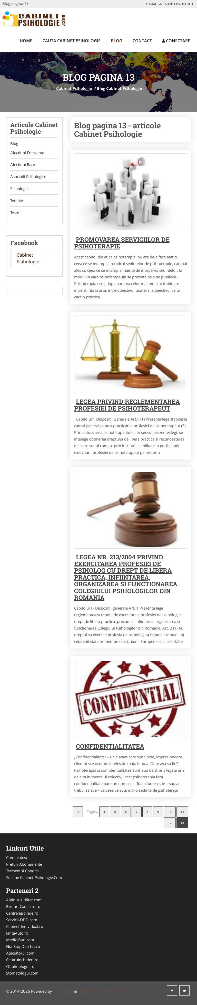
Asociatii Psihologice (28, 176)
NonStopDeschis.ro (23, 946)
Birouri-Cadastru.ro (23, 906)
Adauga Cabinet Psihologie (170, 4)
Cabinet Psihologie (74, 88)
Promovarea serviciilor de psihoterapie (122, 242)
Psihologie (19, 188)
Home (26, 41)
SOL (9, 997)
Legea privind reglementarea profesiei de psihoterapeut (127, 404)
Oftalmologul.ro (20, 966)
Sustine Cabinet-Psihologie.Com (34, 877)
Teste (14, 212)
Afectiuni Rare (22, 164)
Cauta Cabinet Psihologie (72, 41)
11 (182, 812)
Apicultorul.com (20, 953)
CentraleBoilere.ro (22, 913)
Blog (116, 41)
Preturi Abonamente (24, 864)
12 (170, 823)
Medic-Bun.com (20, 939)
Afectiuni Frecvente (27, 152)
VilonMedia (63, 991)
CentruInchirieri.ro (22, 959)
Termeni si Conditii (22, 870)
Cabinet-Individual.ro (24, 926)
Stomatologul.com (22, 973)
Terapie (16, 200)
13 (182, 823)
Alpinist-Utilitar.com (24, 899)
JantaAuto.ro (17, 933)
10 (170, 812)
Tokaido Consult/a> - (96, 991)
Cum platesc (17, 857)
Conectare (176, 41)
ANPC (120, 991)
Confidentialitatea (110, 746)
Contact (142, 41)
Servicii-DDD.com (21, 919)
